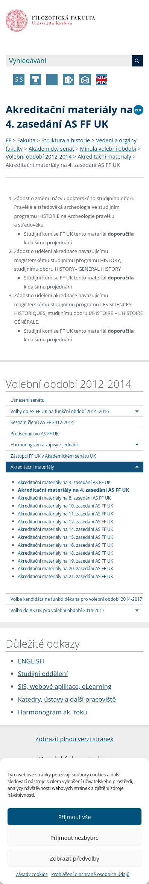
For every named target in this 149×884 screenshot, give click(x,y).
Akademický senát (51, 148)
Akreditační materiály (104, 156)
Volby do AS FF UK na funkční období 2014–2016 (60, 411)
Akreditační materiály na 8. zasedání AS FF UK (64, 498)
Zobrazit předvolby (74, 858)
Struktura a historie (65, 140)
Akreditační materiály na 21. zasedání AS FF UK (65, 576)
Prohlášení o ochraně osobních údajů (90, 874)
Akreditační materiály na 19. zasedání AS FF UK (65, 560)
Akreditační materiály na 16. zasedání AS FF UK (65, 545)
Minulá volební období (108, 148)
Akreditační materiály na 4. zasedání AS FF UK (63, 164)
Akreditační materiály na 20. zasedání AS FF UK (65, 568)
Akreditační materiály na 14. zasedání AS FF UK (65, 529)
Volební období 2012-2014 (39, 156)
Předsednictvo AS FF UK (35, 433)
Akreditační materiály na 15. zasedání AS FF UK (65, 537)
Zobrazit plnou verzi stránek (74, 739)
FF (8, 140)
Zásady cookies (31, 874)
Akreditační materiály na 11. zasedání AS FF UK (65, 513)
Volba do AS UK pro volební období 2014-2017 (58, 610)
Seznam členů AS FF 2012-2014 (42, 422)
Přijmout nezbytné (74, 837)
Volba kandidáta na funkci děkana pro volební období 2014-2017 (76, 599)
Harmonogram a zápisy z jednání (44, 444)
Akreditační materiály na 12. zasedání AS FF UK (65, 521)
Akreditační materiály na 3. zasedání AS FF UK (64, 482)
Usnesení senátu (27, 400)
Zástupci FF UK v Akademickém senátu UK (53, 456)
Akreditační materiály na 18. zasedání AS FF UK (65, 552)
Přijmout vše (74, 817)
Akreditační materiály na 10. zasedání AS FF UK (65, 506)
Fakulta (26, 140)
